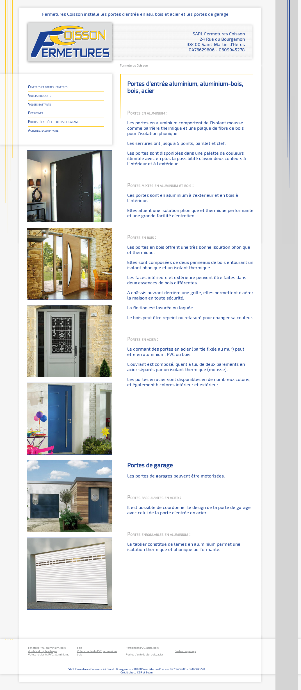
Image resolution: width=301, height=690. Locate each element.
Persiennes (35, 113)
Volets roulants (39, 95)
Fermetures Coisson (134, 65)
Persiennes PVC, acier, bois (142, 647)
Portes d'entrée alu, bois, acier (144, 654)
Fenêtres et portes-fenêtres (47, 86)
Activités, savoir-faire (43, 130)
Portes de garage (185, 651)
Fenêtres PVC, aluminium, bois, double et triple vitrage (47, 649)
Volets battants (39, 104)
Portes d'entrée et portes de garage (53, 121)
